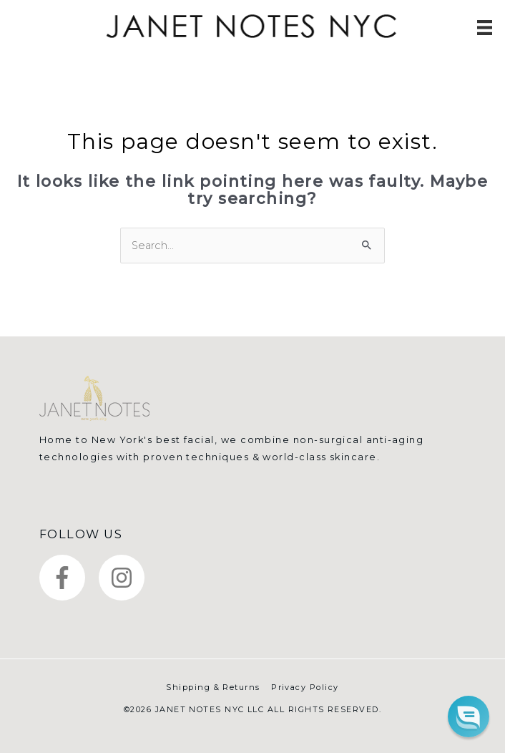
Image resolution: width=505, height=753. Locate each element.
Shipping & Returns (213, 687)
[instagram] (125, 578)
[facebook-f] (67, 578)
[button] (468, 716)
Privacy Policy (304, 687)
